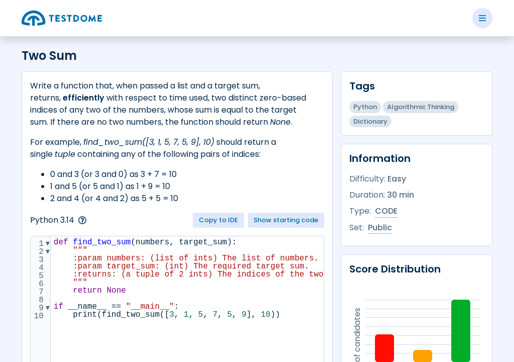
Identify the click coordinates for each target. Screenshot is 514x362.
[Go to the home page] (62, 18)
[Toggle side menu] (482, 18)
